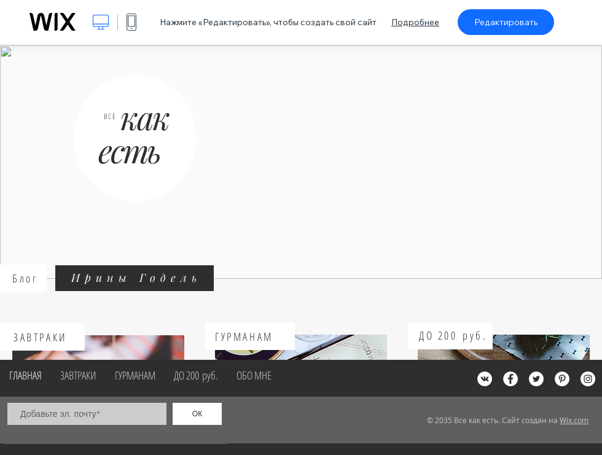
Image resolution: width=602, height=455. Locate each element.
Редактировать (506, 22)
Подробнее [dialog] (415, 22)
